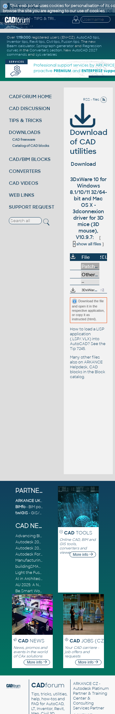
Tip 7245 (77, 348)
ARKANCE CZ (85, 683)
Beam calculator (21, 46)
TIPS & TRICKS (25, 120)
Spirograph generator (55, 46)
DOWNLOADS (24, 132)
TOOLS (78, 533)
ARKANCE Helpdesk (86, 365)
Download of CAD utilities (88, 133)
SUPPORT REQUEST (31, 207)
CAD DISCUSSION (29, 108)
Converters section (45, 50)
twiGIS (21, 513)
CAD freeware (23, 139)
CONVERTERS (25, 171)
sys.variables (46, 54)
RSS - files (95, 99)
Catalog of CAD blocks (30, 145)
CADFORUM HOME (30, 96)
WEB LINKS (21, 195)
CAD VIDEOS (23, 183)
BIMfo (20, 506)
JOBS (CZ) (88, 641)
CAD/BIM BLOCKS (30, 159)
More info (83, 554)
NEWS (31, 641)
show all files (87, 244)
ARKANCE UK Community (39, 500)
